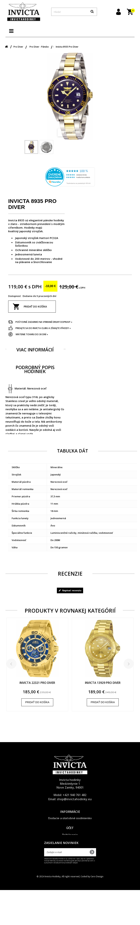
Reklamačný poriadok (70, 832)
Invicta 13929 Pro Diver (102, 683)
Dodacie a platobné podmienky (70, 818)
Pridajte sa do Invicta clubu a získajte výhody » (43, 328)
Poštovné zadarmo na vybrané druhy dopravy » (43, 322)
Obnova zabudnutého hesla (70, 866)
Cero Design (97, 911)
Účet (70, 850)
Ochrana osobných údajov (70, 823)
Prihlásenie (70, 857)
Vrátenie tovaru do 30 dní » (31, 334)
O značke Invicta (70, 837)
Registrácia (70, 861)
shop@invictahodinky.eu (74, 799)
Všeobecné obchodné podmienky (70, 828)
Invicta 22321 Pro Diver (37, 683)
